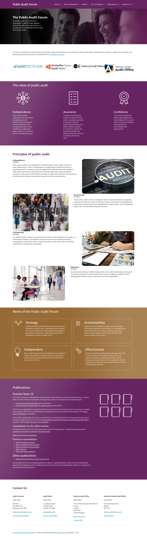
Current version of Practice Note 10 (28, 403)
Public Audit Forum (25, 4)
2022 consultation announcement (27, 445)
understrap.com (62, 533)
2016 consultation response (25, 451)
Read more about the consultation (25, 435)
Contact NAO (78, 520)
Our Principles (96, 4)
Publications (112, 4)
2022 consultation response (25, 442)
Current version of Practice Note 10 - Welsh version (33, 406)
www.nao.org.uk (79, 516)
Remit (84, 4)
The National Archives (56, 54)
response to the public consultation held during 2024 (31, 432)
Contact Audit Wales (50, 516)
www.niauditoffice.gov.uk (113, 512)
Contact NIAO (108, 516)
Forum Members (70, 4)
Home (56, 4)
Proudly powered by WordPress (24, 533)
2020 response (21, 449)
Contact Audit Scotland (21, 516)
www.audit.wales (49, 512)
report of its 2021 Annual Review (37, 422)
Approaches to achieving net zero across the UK (32, 459)
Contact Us (126, 4)
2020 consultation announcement (27, 447)
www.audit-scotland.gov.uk (22, 512)
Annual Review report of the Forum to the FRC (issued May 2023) (65, 420)
